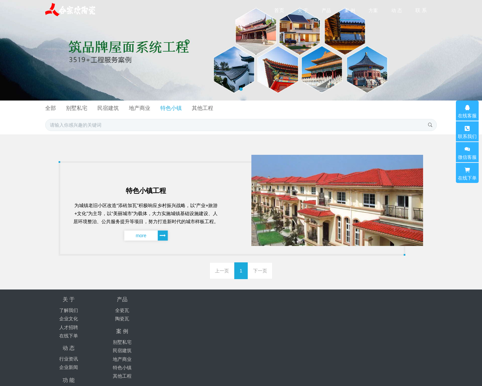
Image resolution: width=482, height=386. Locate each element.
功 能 (257, 299)
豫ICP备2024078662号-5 (262, 363)
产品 (115, 299)
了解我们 (68, 310)
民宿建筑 (217, 108)
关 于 (69, 299)
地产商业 (249, 108)
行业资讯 (209, 310)
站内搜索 (256, 327)
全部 (156, 108)
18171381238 (356, 312)
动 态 (210, 299)
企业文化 (68, 318)
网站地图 (256, 318)
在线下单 (68, 335)
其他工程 (315, 108)
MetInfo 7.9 (372, 371)
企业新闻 (209, 318)
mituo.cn (423, 371)
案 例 (163, 299)
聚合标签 (256, 310)
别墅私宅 (184, 108)
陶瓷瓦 (116, 318)
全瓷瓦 (116, 310)
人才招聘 (68, 327)
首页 (279, 10)
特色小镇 (282, 108)
